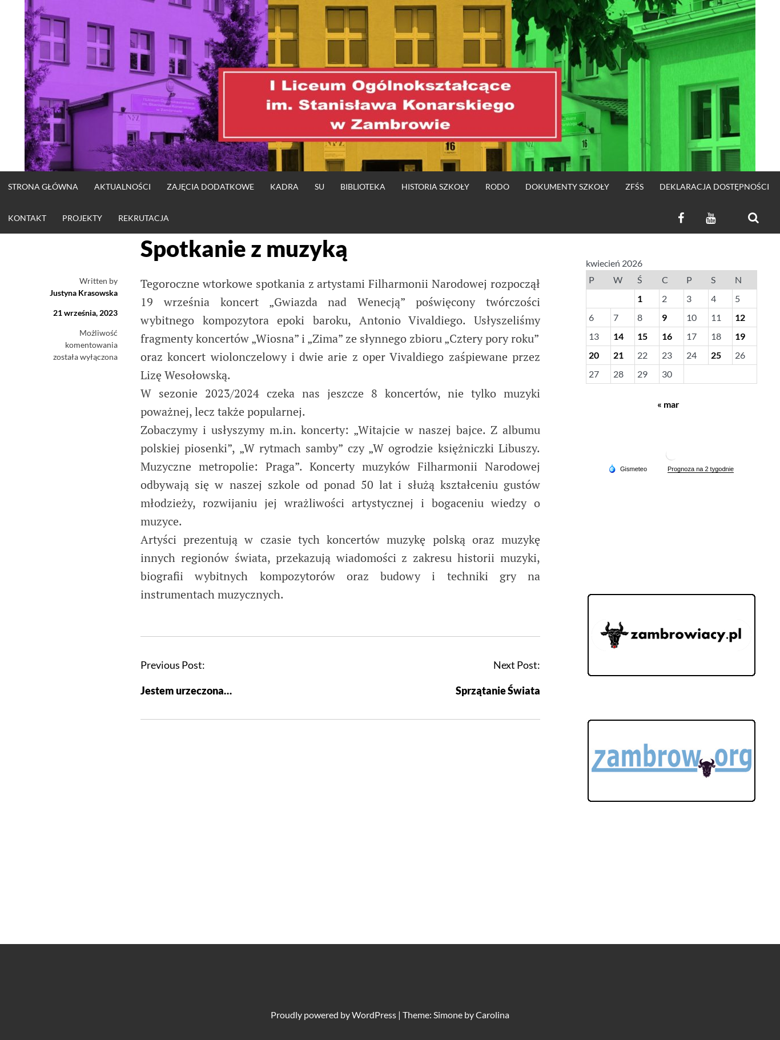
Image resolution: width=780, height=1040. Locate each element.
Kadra (284, 186)
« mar (668, 404)
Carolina (492, 1014)
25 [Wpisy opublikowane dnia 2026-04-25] (716, 355)
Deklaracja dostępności (714, 186)
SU (319, 186)
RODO (497, 186)
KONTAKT (27, 218)
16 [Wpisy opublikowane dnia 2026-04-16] (667, 336)
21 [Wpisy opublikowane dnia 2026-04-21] (618, 355)
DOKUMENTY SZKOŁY (567, 186)
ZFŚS (634, 186)
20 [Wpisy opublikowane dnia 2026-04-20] (594, 355)
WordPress (374, 1014)
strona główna (43, 186)
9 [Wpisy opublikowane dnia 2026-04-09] (664, 317)
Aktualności (122, 186)
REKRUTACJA (143, 218)
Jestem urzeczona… (186, 690)
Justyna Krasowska (84, 293)
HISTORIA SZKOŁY (435, 186)
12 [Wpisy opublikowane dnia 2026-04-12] (740, 317)
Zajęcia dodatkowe (210, 186)
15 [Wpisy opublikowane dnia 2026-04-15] (642, 336)
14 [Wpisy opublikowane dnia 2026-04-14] (618, 336)
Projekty (82, 218)
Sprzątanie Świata (498, 690)
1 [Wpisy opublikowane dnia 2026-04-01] (639, 298)
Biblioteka (362, 186)
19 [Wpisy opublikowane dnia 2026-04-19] (740, 336)
